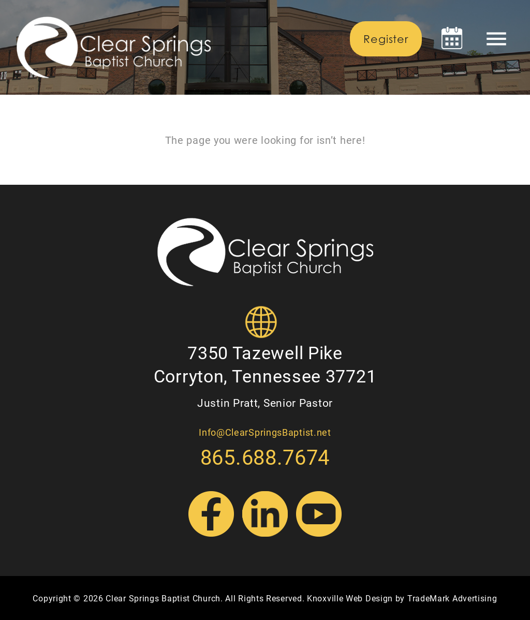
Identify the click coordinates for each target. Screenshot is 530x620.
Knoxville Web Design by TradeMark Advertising (402, 598)
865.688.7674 (265, 456)
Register (385, 39)
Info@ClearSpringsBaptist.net (265, 432)
